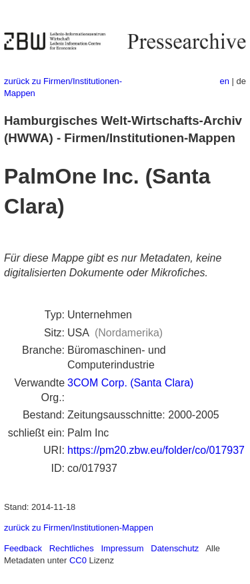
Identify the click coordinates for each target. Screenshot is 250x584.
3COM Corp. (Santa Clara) (130, 382)
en (224, 81)
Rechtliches (71, 548)
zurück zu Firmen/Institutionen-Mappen (78, 528)
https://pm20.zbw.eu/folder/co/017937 (156, 450)
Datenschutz (175, 548)
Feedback (23, 548)
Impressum (122, 548)
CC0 (78, 560)
